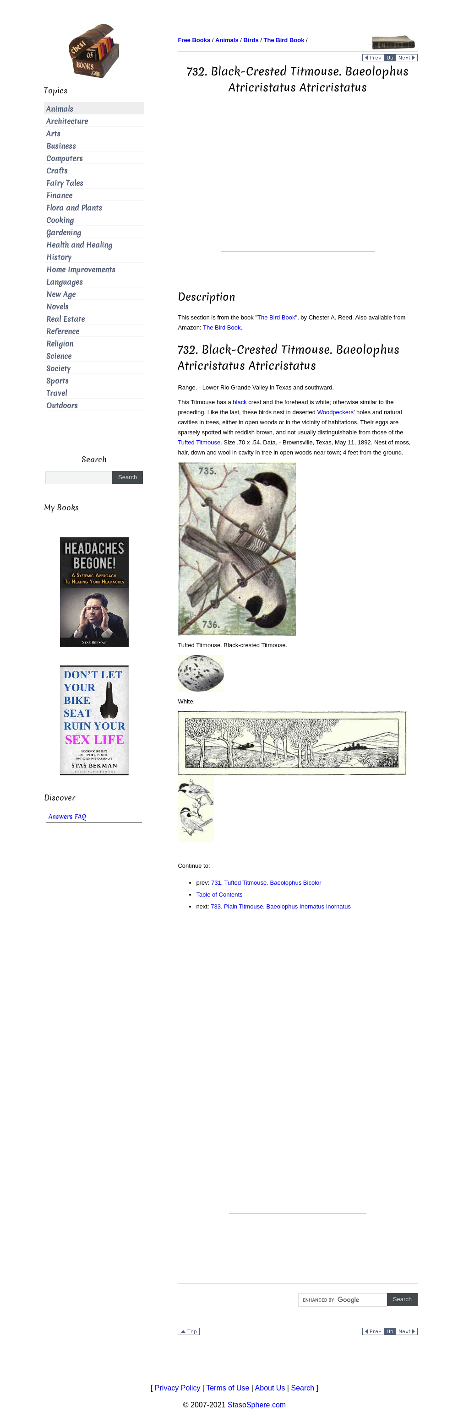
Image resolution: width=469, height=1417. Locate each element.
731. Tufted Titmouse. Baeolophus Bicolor (266, 882)
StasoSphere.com (257, 1405)
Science (58, 356)
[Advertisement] (298, 187)
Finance (59, 195)
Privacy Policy (178, 1388)
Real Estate (65, 319)
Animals (59, 109)
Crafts (57, 171)
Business (61, 146)
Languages (64, 282)
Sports (57, 381)
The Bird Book (276, 317)
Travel (56, 393)
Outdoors (62, 406)
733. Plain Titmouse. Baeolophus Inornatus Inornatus (281, 906)
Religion (59, 344)
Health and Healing (79, 245)
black (239, 402)
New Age (61, 294)
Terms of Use (227, 1388)
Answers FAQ (67, 816)
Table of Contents (219, 894)
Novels (57, 307)
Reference (62, 331)
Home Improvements (80, 270)
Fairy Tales (64, 183)
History (58, 257)
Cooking (60, 220)
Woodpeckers (335, 412)
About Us (270, 1388)
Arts (53, 134)
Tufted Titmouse (199, 442)
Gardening (63, 233)
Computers (64, 158)
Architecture (67, 121)
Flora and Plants (74, 208)
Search (302, 1388)
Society (58, 368)
